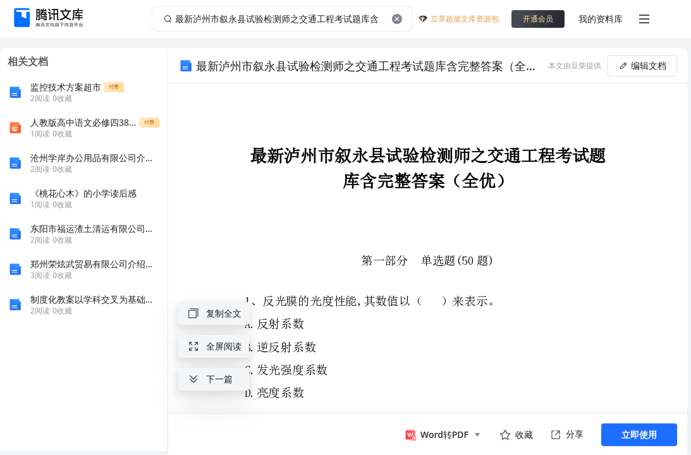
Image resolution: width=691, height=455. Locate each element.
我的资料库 (600, 19)
